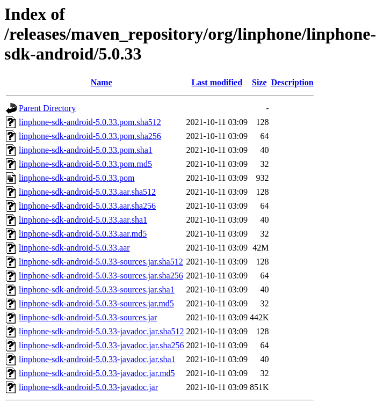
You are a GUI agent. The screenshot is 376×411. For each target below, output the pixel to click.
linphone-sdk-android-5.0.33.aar (74, 247)
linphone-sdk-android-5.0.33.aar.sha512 (87, 191)
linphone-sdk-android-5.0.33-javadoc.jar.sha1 (97, 359)
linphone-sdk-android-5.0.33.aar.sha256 (87, 205)
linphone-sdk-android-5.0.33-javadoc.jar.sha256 (101, 345)
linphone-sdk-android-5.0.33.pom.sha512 (90, 122)
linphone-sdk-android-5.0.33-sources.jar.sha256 (101, 275)
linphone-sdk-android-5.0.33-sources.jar (88, 317)
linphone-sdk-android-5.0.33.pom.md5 (85, 163)
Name (101, 82)
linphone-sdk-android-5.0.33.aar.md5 (83, 233)
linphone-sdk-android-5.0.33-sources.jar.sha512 (101, 261)
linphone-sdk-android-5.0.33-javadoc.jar (88, 387)
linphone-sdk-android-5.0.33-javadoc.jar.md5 (97, 373)
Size (259, 82)
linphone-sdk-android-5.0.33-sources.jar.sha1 (97, 289)
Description (292, 82)
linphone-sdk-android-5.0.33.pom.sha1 (86, 150)
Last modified (216, 82)
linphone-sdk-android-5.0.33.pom (77, 177)
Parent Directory (47, 108)
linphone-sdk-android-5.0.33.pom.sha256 (90, 136)
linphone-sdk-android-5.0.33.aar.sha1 (83, 219)
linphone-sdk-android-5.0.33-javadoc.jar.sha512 (101, 331)
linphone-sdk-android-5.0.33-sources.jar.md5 (96, 303)
